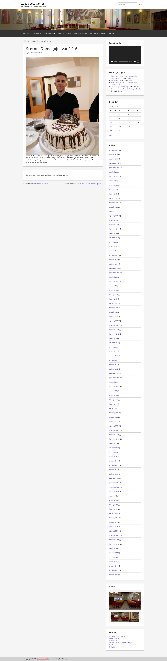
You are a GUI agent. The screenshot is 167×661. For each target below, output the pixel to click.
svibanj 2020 (113, 461)
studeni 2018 (114, 540)
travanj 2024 (113, 255)
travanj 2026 (113, 150)
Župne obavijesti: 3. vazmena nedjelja (124, 82)
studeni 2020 (114, 435)
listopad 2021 (114, 386)
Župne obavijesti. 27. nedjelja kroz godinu (87, 184)
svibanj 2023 (113, 303)
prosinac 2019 (114, 483)
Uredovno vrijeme (64, 33)
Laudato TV (113, 641)
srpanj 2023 (113, 295)
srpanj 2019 (113, 505)
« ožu (111, 136)
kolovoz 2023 (114, 290)
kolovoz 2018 (114, 553)
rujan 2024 (113, 233)
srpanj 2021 (113, 400)
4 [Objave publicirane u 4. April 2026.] (133, 114)
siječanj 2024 (114, 268)
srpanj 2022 (113, 347)
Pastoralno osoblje (80, 33)
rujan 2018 (113, 548)
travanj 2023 (113, 308)
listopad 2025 (114, 176)
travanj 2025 (113, 203)
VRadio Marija (114, 638)
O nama (37, 33)
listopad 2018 (114, 544)
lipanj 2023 (113, 299)
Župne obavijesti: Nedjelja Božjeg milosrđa (126, 89)
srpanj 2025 (113, 190)
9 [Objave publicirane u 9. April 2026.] (124, 118)
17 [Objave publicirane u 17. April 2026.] (129, 122)
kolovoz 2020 (114, 448)
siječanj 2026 (114, 163)
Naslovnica (26, 33)
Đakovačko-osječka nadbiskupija (120, 643)
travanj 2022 (113, 360)
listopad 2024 (114, 229)
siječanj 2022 (114, 373)
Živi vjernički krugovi (97, 33)
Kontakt (111, 33)
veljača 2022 (113, 369)
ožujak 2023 (113, 312)
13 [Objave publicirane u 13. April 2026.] (111, 122)
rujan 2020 (113, 443)
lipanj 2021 (113, 404)
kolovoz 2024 (114, 238)
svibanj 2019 (113, 513)
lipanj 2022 (113, 351)
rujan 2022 (113, 338)
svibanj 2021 (113, 408)
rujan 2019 (113, 496)
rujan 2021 (113, 391)
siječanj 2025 (114, 216)
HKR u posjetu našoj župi (119, 87)
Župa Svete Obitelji (33, 3)
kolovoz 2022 (114, 343)
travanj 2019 (113, 518)
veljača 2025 (113, 211)
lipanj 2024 (113, 246)
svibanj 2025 (113, 198)
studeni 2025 (114, 172)
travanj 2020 (113, 465)
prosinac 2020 (114, 430)
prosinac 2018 (114, 535)
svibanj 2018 (113, 566)
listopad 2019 (114, 492)
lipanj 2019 (113, 509)
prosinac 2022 (114, 325)
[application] (125, 55)
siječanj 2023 (114, 321)
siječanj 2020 (114, 478)
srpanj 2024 (113, 242)
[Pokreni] (112, 62)
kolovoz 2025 (114, 185)
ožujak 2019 (113, 522)
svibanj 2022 (113, 356)
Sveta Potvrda (116, 80)
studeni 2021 (114, 382)
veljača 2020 (113, 474)
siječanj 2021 (114, 426)
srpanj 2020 (113, 452)
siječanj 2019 (114, 531)
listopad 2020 (114, 439)
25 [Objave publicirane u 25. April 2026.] (133, 126)
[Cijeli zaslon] (138, 62)
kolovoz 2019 (114, 500)
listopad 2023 (114, 281)
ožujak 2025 (113, 207)
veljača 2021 (113, 421)
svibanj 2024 (113, 251)
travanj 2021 (113, 413)
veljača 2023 (113, 316)
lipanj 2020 (113, 457)
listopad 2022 (114, 334)
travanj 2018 (113, 570)
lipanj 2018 (113, 562)
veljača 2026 (113, 159)
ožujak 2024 (113, 260)
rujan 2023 (113, 286)
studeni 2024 (114, 225)
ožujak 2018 (113, 575)
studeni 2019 (114, 487)
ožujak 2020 (113, 470)
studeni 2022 (114, 330)
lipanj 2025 (113, 194)
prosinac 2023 (114, 273)
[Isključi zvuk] (135, 62)
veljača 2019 (113, 527)
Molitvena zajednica (41, 184)
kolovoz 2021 (114, 395)
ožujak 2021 (113, 417)
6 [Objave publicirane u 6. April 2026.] (110, 118)
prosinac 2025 (114, 168)
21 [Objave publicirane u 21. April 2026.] (115, 126)
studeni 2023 (114, 277)
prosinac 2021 (114, 378)
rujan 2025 (113, 181)
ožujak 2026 (113, 155)
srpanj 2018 (113, 557)
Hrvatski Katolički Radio (117, 636)
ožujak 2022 (113, 365)
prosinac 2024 (114, 220)
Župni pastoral (49, 33)
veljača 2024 (113, 264)
